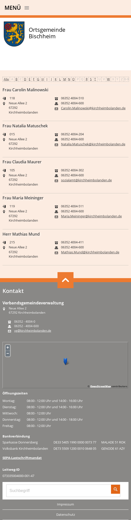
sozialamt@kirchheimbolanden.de (86, 180)
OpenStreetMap (100, 386)
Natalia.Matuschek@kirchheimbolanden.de (93, 144)
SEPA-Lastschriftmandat (22, 457)
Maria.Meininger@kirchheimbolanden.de (91, 216)
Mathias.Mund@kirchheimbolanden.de (90, 252)
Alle (6, 79)
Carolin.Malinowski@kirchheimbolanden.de (93, 108)
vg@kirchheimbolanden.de (32, 330)
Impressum (65, 504)
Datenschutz (65, 514)
